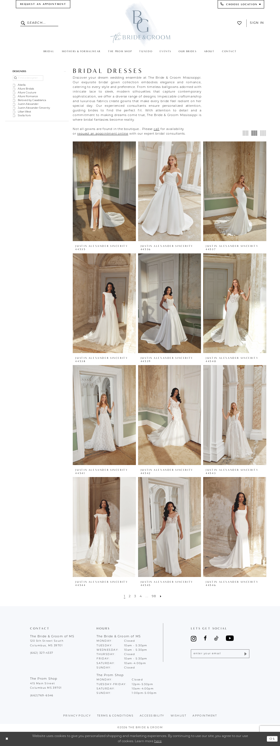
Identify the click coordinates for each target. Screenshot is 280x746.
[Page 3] (135, 596)
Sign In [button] (257, 23)
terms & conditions (115, 716)
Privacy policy (77, 716)
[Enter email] (220, 653)
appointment (204, 716)
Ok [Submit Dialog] (272, 739)
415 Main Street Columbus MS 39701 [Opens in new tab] (46, 685)
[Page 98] (154, 596)
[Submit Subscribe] (245, 653)
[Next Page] (161, 596)
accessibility (152, 716)
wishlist (178, 716)
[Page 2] (129, 596)
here (158, 741)
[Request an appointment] (43, 4)
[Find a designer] (28, 78)
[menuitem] (43, 4)
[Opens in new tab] (156, 129)
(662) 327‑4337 (41, 653)
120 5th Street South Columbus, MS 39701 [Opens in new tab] (46, 643)
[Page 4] (141, 596)
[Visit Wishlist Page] (240, 23)
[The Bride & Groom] (140, 24)
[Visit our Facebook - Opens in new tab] (205, 638)
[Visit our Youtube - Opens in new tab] (230, 639)
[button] (37, 71)
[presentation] (104, 191)
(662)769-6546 (42, 695)
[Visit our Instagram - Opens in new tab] (193, 638)
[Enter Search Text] (39, 23)
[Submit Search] (23, 23)
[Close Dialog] (6, 738)
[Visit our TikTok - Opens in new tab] (216, 638)
